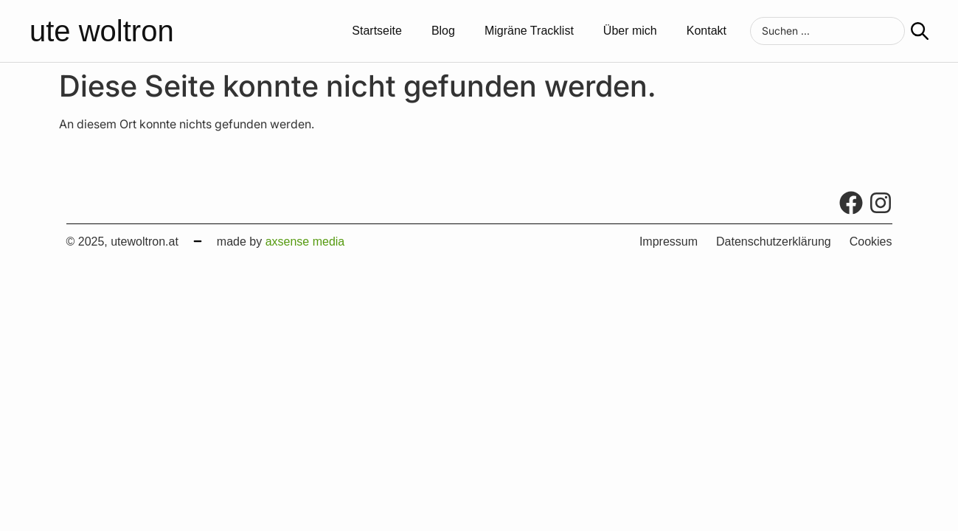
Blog (443, 31)
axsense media (305, 241)
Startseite (377, 31)
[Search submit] (920, 31)
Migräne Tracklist (529, 31)
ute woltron (101, 31)
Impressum (668, 242)
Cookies (871, 242)
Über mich (630, 31)
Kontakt (706, 31)
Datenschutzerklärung (773, 242)
